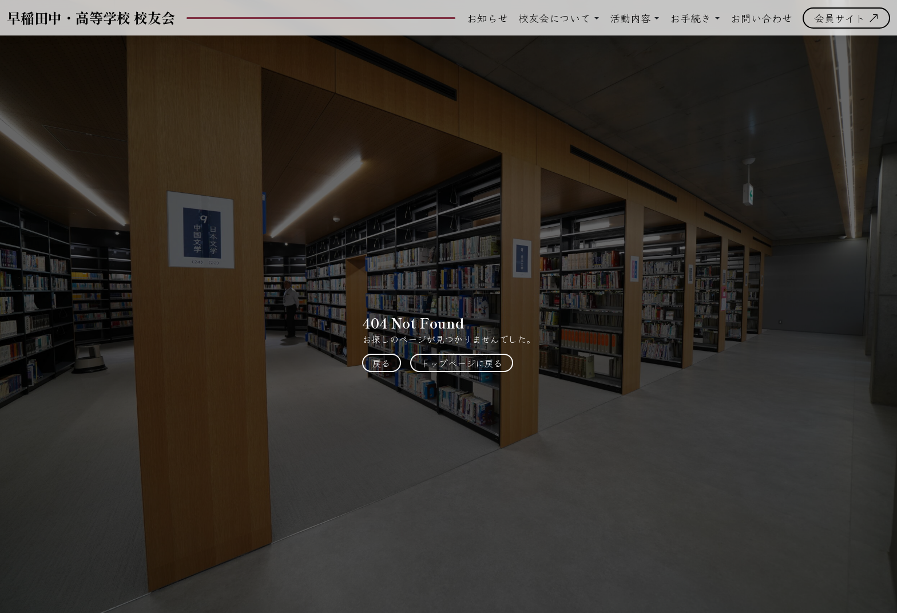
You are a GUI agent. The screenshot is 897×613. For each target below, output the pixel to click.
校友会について (554, 18)
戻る (381, 363)
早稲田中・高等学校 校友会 (91, 17)
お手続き (690, 18)
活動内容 (630, 18)
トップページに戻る (461, 363)
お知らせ (487, 18)
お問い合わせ (761, 18)
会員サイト (846, 17)
